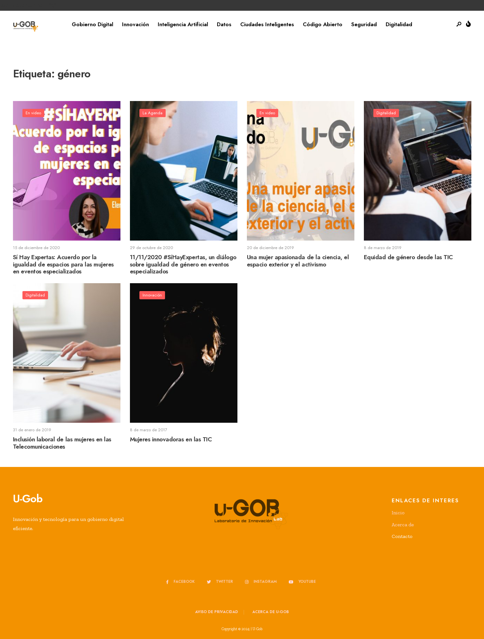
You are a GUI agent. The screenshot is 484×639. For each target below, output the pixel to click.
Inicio (398, 513)
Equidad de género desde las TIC (408, 257)
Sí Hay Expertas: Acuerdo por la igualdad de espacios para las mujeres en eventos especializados (63, 264)
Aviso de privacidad (216, 612)
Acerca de (403, 525)
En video (33, 113)
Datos (224, 24)
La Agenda (152, 113)
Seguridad (364, 24)
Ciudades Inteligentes (267, 24)
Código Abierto (322, 24)
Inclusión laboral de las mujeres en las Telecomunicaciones (62, 443)
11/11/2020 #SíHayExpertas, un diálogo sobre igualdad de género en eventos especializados (183, 264)
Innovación (135, 24)
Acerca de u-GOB (270, 612)
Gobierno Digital (92, 24)
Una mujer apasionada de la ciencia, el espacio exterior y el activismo (298, 261)
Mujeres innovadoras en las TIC (171, 439)
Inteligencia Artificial (183, 24)
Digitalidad (399, 24)
